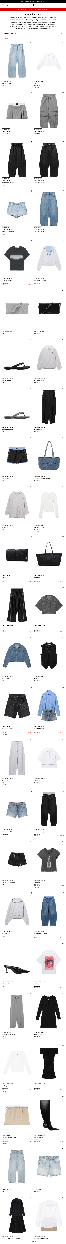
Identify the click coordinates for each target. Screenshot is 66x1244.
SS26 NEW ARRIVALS (29, 9)
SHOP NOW (39, 9)
